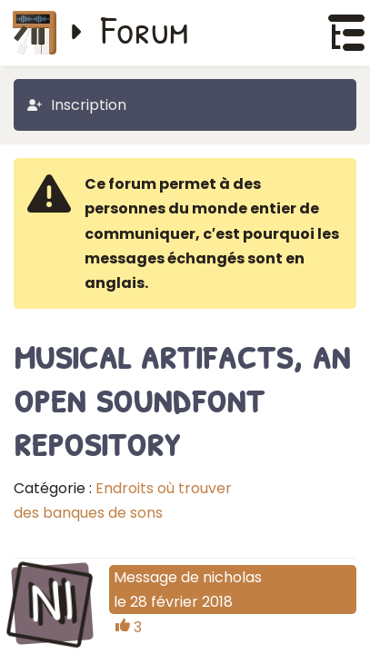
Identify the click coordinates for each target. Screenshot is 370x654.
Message (145, 577)
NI (51, 601)
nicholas (232, 577)
